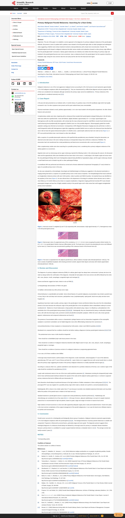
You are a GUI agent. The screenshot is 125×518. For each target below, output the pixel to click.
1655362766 (17, 99)
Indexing (15, 39)
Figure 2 (102, 142)
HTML (61, 36)
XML (65, 36)
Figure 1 (105, 130)
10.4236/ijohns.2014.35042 (48, 36)
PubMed (70, 458)
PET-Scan (55, 62)
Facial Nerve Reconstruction (74, 62)
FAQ (12, 72)
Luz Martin (72, 26)
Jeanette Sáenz (64, 26)
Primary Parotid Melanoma (45, 62)
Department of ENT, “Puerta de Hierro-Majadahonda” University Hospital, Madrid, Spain (61, 29)
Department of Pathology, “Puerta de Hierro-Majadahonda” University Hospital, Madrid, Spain (63, 31)
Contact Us (14, 69)
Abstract (40, 39)
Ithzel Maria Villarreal (43, 26)
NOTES (40, 435)
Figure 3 (54, 178)
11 (66, 398)
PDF (57, 36)
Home (16, 8)
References (41, 449)
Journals (36, 8)
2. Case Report (43, 98)
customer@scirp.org (19, 93)
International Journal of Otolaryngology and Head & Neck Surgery (55, 19)
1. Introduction (43, 83)
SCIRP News (82, 516)
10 (65, 369)
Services (73, 8)
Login (110, 3)
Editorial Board (17, 32)
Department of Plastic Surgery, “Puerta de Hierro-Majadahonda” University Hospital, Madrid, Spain (64, 34)
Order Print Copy (16, 66)
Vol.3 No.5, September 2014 (82, 19)
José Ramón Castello (82, 26)
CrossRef (63, 458)
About (63, 8)
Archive (15, 29)
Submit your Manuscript (68, 516)
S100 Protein (62, 62)
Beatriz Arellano (54, 26)
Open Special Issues (18, 49)
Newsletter (14, 62)
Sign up (55, 516)
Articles (25, 8)
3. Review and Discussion (48, 268)
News (54, 8)
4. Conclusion (43, 414)
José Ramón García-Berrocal (97, 26)
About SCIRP (94, 516)
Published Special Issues (19, 52)
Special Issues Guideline (19, 56)
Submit (83, 8)
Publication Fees (18, 36)
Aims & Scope (17, 22)
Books (45, 8)
